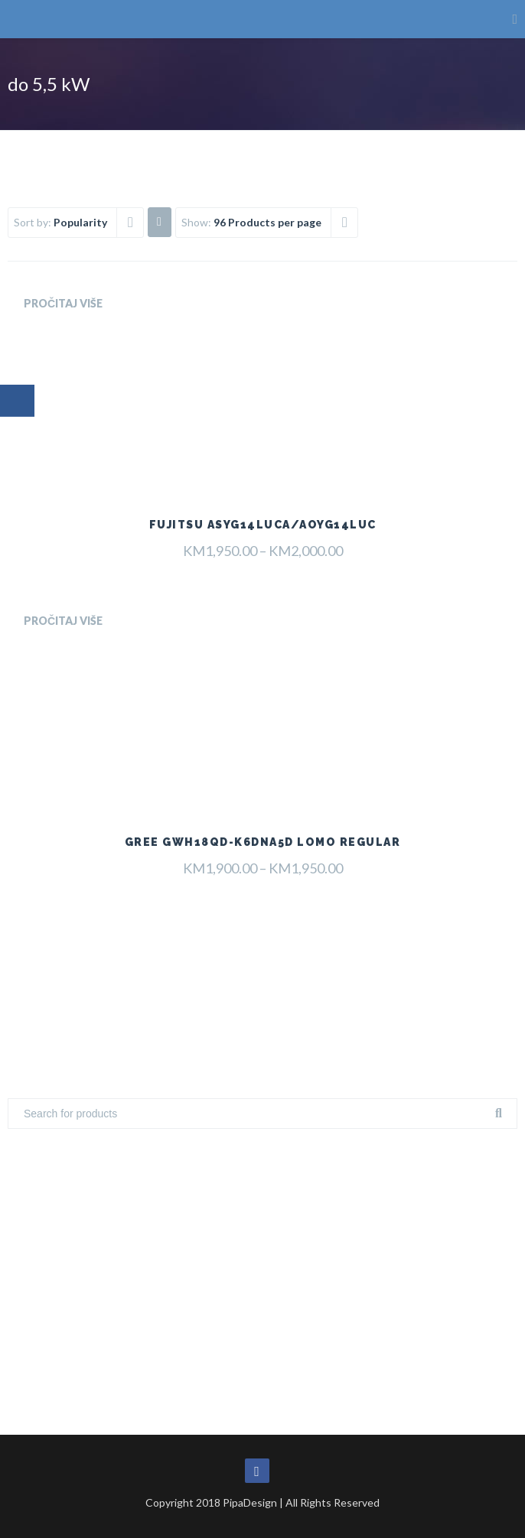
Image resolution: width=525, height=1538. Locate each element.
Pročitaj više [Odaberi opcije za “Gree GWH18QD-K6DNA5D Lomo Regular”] (63, 620)
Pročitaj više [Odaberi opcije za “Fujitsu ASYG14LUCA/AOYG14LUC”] (63, 303)
